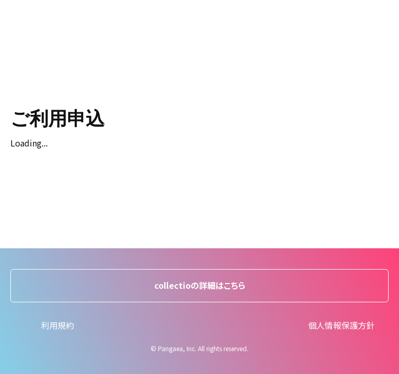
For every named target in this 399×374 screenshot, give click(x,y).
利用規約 (57, 325)
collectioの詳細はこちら (199, 285)
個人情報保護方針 (341, 325)
